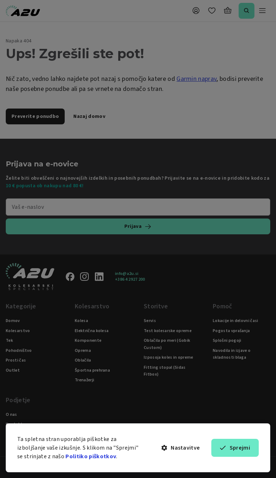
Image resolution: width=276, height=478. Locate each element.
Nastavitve (180, 448)
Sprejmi (235, 448)
